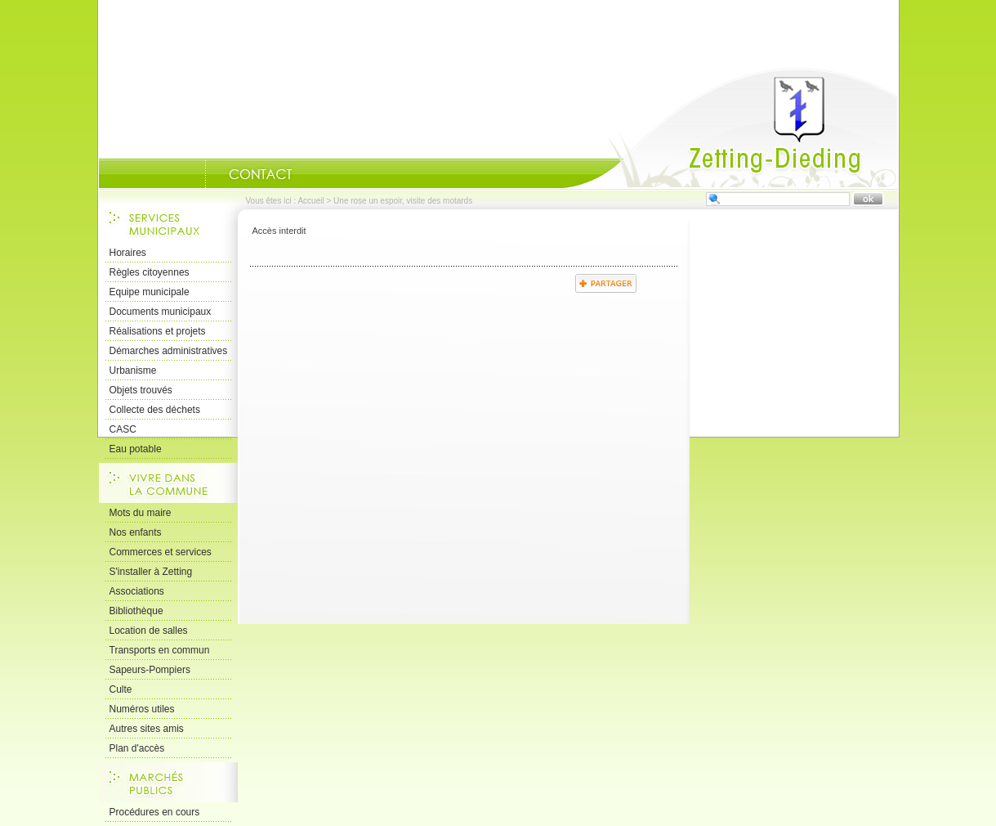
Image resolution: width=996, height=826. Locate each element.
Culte (120, 689)
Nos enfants (135, 532)
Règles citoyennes (149, 272)
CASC (122, 429)
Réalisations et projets (157, 331)
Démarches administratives (168, 351)
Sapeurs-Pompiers (149, 670)
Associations (136, 591)
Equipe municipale (149, 292)
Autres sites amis (146, 728)
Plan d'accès (137, 748)
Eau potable (135, 449)
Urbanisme (133, 370)
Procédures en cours (154, 812)
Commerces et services (160, 552)
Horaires (127, 252)
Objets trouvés (140, 390)
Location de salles (148, 630)
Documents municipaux (160, 311)
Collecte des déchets (154, 409)
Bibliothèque (136, 611)
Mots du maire (140, 512)
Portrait (184, 174)
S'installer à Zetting (151, 571)
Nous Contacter (260, 174)
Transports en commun (159, 650)
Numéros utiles (142, 709)
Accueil (730, 127)
